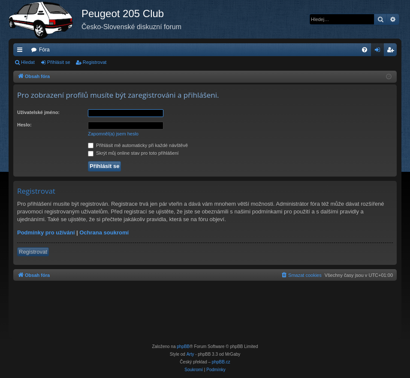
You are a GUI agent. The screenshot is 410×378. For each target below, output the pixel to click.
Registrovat (95, 62)
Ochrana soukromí (104, 232)
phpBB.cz (221, 362)
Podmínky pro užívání (46, 232)
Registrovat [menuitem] (392, 51)
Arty (190, 354)
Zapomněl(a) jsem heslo (113, 133)
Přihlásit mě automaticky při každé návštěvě (138, 145)
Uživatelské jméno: (38, 112)
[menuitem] (364, 49)
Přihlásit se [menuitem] (379, 51)
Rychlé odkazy (21, 51)
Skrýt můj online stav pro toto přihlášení (133, 153)
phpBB (183, 346)
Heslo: (24, 124)
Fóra (44, 50)
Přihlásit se (58, 62)
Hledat (28, 62)
